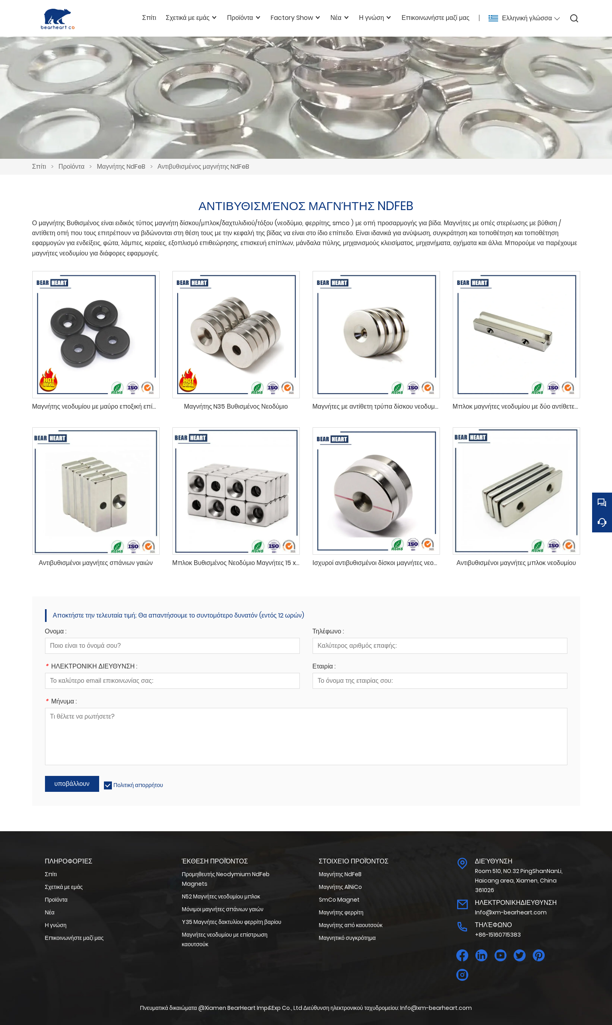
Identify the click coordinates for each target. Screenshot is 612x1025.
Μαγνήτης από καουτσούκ (351, 925)
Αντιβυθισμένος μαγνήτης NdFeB (204, 166)
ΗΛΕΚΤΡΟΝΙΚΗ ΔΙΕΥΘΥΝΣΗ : (91, 667)
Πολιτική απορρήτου (138, 785)
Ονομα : (56, 632)
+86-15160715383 (498, 935)
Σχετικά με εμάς (64, 887)
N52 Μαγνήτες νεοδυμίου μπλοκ (221, 896)
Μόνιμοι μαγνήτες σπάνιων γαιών (223, 909)
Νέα (50, 912)
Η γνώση (55, 925)
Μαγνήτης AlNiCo (340, 887)
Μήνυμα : (61, 702)
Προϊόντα (71, 166)
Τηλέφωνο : (328, 632)
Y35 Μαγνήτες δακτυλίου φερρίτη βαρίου (232, 922)
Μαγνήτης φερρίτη (341, 912)
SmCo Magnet (339, 900)
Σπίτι (39, 166)
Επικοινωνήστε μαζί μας (74, 938)
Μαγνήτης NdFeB (121, 166)
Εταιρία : (324, 667)
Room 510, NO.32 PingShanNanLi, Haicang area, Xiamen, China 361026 (519, 880)
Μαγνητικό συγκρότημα (347, 938)
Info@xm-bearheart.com (511, 912)
